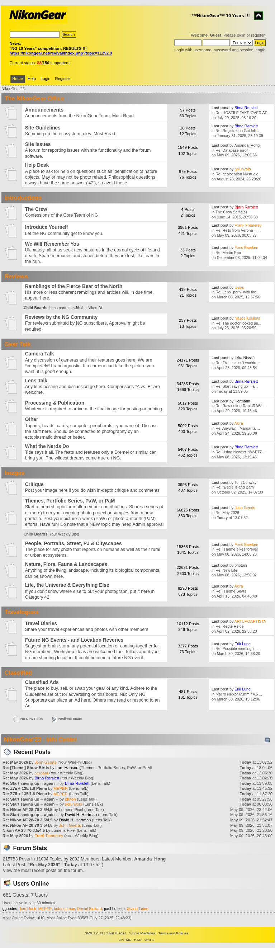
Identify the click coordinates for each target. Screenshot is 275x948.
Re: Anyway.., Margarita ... (237, 428)
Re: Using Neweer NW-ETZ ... (240, 452)
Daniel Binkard (89, 908)
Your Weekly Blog (64, 534)
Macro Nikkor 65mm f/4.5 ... (238, 694)
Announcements (44, 110)
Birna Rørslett (246, 107)
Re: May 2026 (227, 512)
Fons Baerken (246, 247)
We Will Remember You (52, 244)
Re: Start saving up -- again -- (31, 783)
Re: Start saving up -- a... (236, 386)
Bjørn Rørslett (246, 207)
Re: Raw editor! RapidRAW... (239, 406)
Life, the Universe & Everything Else (67, 585)
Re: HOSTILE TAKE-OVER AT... (242, 112)
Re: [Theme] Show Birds (26, 767)
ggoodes (10, 908)
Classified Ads (42, 682)
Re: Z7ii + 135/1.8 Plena (25, 788)
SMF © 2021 (116, 933)
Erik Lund (242, 644)
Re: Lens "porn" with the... (237, 292)
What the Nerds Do (47, 446)
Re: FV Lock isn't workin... (237, 362)
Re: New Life (226, 570)
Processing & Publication (54, 403)
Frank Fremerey (247, 225)
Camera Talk (39, 354)
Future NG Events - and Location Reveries (74, 640)
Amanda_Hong (247, 145)
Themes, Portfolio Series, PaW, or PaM (70, 501)
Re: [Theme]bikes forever (236, 549)
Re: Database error (231, 150)
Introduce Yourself (46, 227)
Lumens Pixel (71, 809)
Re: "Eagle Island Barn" (235, 487)
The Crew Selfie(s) (231, 212)
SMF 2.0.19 (94, 933)
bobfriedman (64, 908)
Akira (238, 423)
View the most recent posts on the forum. (43, 870)
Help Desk (37, 165)
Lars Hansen (67, 767)
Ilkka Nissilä (244, 357)
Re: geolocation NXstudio (237, 174)
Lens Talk (36, 380)
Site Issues (38, 144)
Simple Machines (142, 933)
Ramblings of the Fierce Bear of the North (73, 286)
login (241, 35)
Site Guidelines (43, 128)
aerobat (41, 773)
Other (31, 419)
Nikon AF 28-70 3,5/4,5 (24, 830)
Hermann (242, 401)
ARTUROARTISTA (250, 621)
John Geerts (244, 507)
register (258, 35)
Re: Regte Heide (229, 626)
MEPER (60, 788)
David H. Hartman (81, 814)
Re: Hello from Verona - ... (237, 230)
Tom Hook (27, 908)
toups (239, 287)
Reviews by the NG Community (61, 317)
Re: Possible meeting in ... (237, 648)
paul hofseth (114, 908)
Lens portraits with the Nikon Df (75, 308)
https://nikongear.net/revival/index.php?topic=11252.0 (61, 53)
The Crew (36, 209)
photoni (240, 565)
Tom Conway (245, 482)
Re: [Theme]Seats (230, 591)
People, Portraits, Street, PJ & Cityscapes (73, 543)
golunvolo (242, 169)
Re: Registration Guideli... (237, 130)
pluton (70, 799)
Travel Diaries (41, 623)
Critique (34, 484)
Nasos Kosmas (247, 318)
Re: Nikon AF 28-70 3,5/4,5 (27, 809)
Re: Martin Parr (228, 252)
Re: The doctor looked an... (238, 323)
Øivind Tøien (137, 908)
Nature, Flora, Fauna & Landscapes (66, 564)
